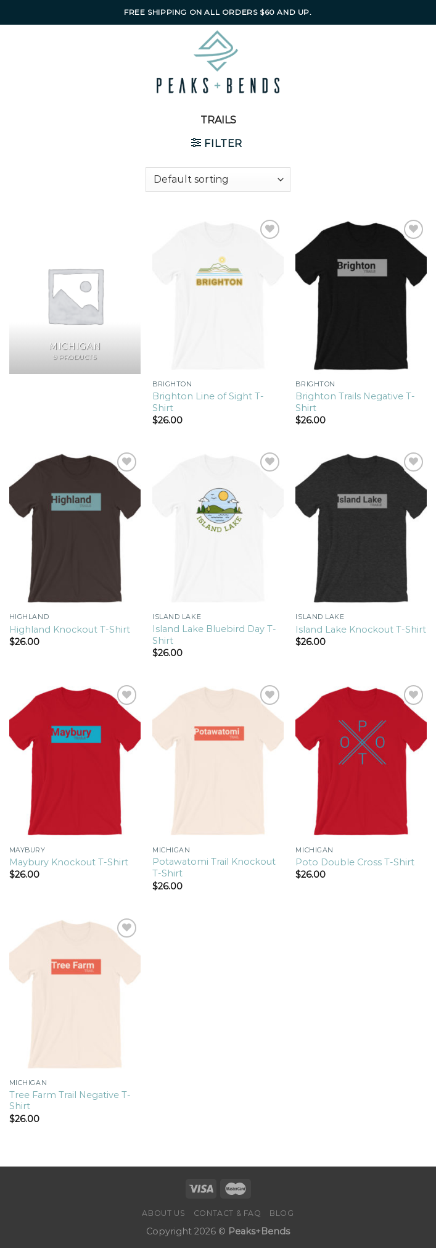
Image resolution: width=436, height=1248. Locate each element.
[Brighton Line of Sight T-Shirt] (218, 295)
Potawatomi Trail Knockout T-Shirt (214, 867)
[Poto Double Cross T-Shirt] (361, 760)
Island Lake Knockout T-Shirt (360, 629)
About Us (163, 1213)
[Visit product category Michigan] (75, 295)
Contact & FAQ (227, 1213)
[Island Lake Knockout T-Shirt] (361, 528)
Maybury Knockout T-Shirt (68, 862)
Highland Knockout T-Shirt (69, 629)
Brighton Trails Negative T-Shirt (355, 402)
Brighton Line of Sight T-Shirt (208, 402)
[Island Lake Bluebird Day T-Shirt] (218, 528)
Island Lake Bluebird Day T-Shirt (214, 634)
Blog (281, 1213)
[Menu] (36, 62)
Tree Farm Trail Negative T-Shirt (70, 1100)
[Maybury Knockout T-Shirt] (75, 760)
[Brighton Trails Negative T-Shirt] (361, 295)
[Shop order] (218, 179)
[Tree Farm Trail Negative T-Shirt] (75, 994)
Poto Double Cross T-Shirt (354, 862)
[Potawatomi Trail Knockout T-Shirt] (218, 760)
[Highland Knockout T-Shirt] (75, 528)
